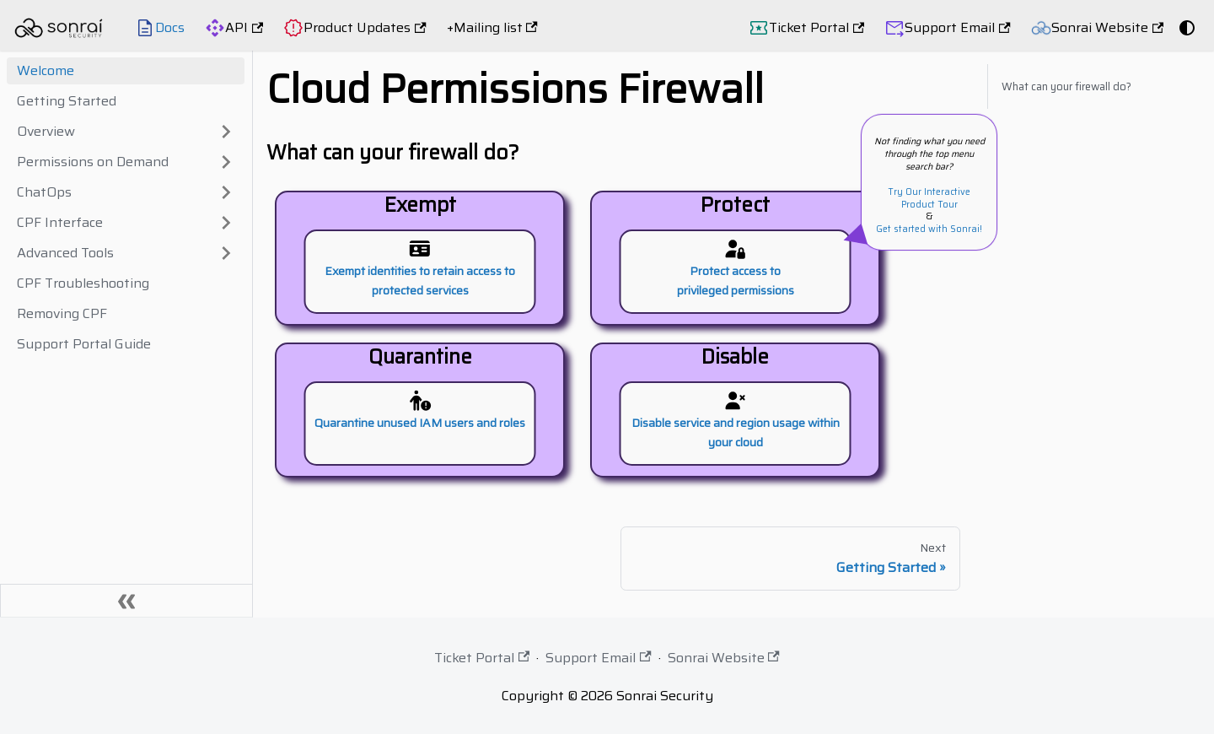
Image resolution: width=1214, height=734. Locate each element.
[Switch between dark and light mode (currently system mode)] (1187, 27)
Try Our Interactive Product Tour (929, 198)
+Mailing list (492, 27)
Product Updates (365, 27)
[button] (125, 131)
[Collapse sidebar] (126, 601)
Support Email (957, 27)
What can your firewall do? (1066, 86)
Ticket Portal (816, 27)
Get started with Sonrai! (929, 229)
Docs (170, 27)
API (244, 27)
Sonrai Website (1107, 27)
